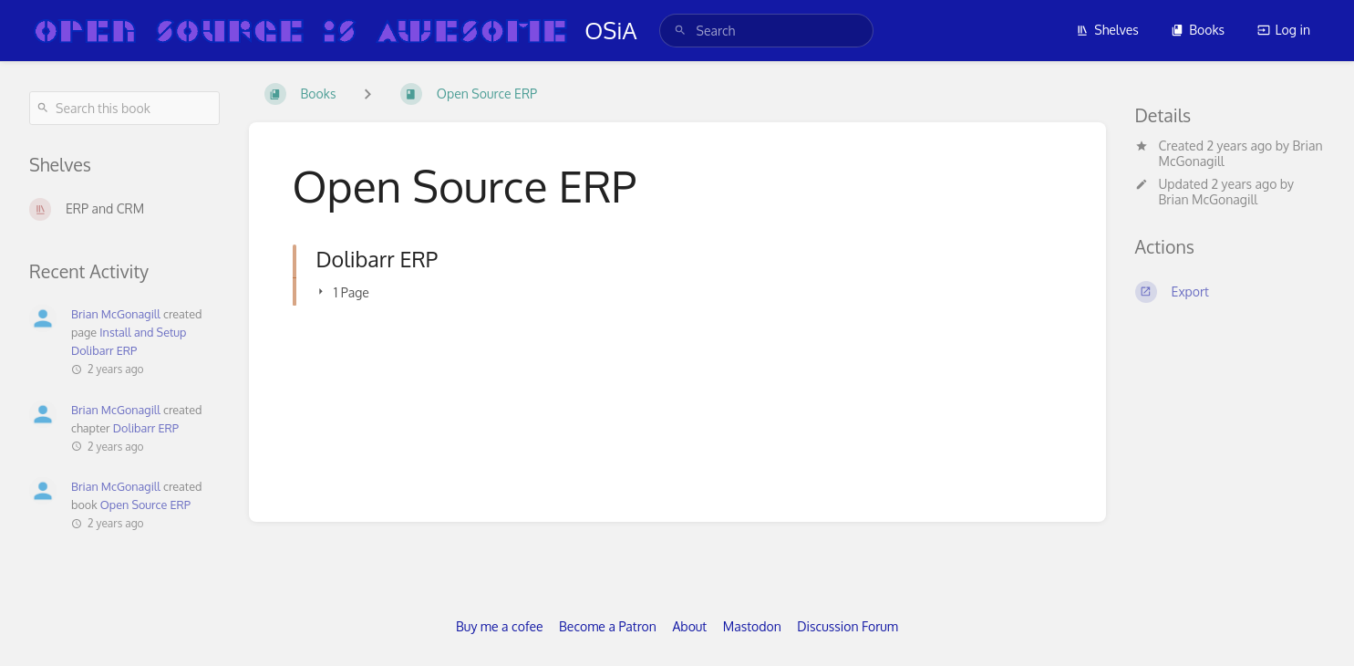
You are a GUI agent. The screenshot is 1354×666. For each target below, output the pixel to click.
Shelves (1107, 29)
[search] (766, 30)
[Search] (680, 30)
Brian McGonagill (1208, 199)
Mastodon (752, 626)
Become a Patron (607, 626)
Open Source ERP (145, 504)
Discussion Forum (847, 626)
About (689, 626)
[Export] (1230, 292)
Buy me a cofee (499, 626)
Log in (1283, 29)
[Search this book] (124, 108)
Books (1198, 29)
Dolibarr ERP (146, 428)
